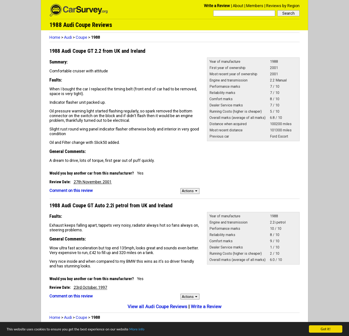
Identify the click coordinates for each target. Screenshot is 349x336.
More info (136, 329)
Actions (190, 191)
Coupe (81, 37)
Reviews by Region (283, 5)
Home (54, 37)
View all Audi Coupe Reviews (157, 306)
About (238, 5)
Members (254, 5)
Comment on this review (71, 190)
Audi (68, 37)
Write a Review (217, 5)
